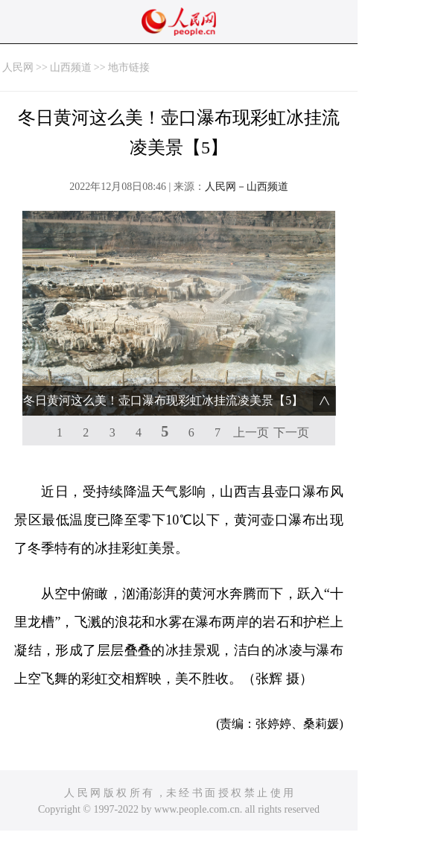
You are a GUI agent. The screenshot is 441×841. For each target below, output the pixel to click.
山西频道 (71, 67)
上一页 (251, 432)
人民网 (18, 67)
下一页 (291, 432)
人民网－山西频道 (246, 186)
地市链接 (129, 67)
